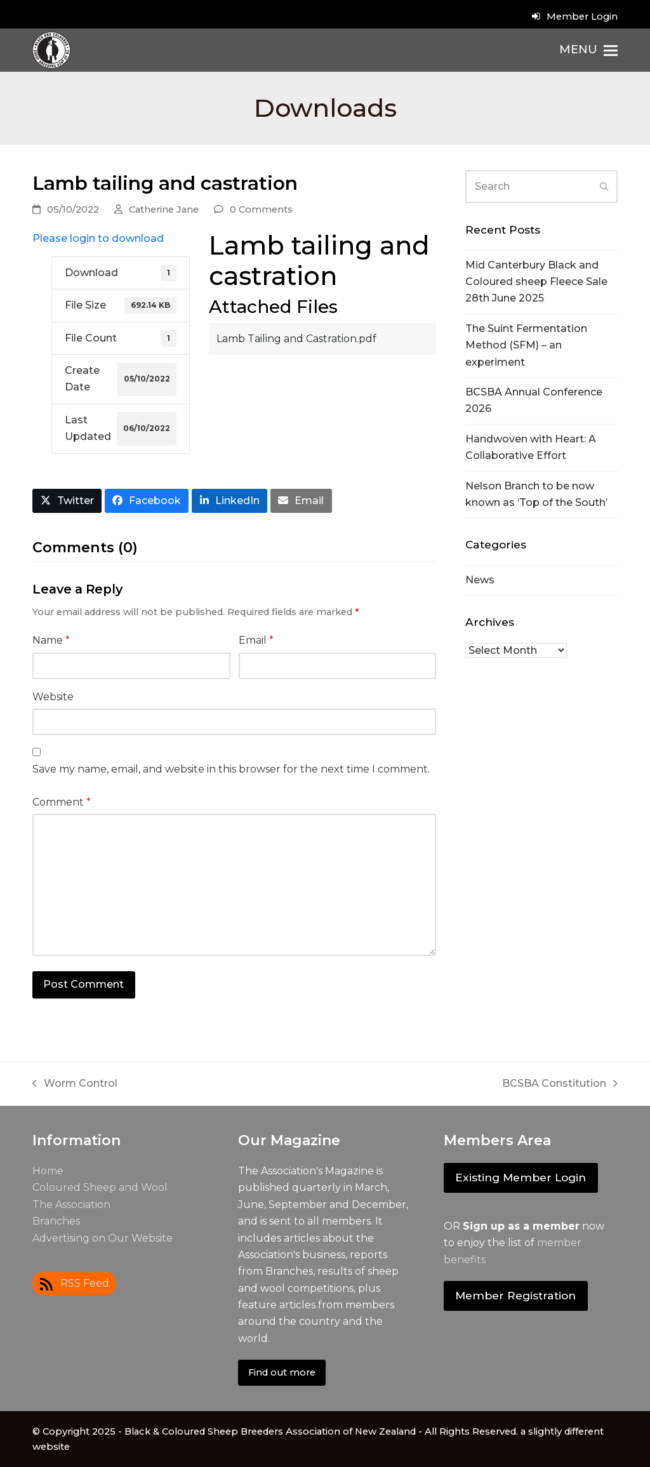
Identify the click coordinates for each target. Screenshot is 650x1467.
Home (47, 1171)
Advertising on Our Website (102, 1238)
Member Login (582, 16)
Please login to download (98, 238)
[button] (588, 50)
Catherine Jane (164, 209)
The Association (71, 1204)
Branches (56, 1221)
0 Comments (261, 209)
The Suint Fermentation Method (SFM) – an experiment (526, 345)
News (479, 580)
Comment (61, 802)
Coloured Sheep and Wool (100, 1187)
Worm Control (74, 1084)
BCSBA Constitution (560, 1084)
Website (53, 697)
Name (51, 640)
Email (256, 640)
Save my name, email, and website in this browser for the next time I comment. (231, 769)
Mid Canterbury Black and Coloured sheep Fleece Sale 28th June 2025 (536, 282)
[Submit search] (604, 186)
